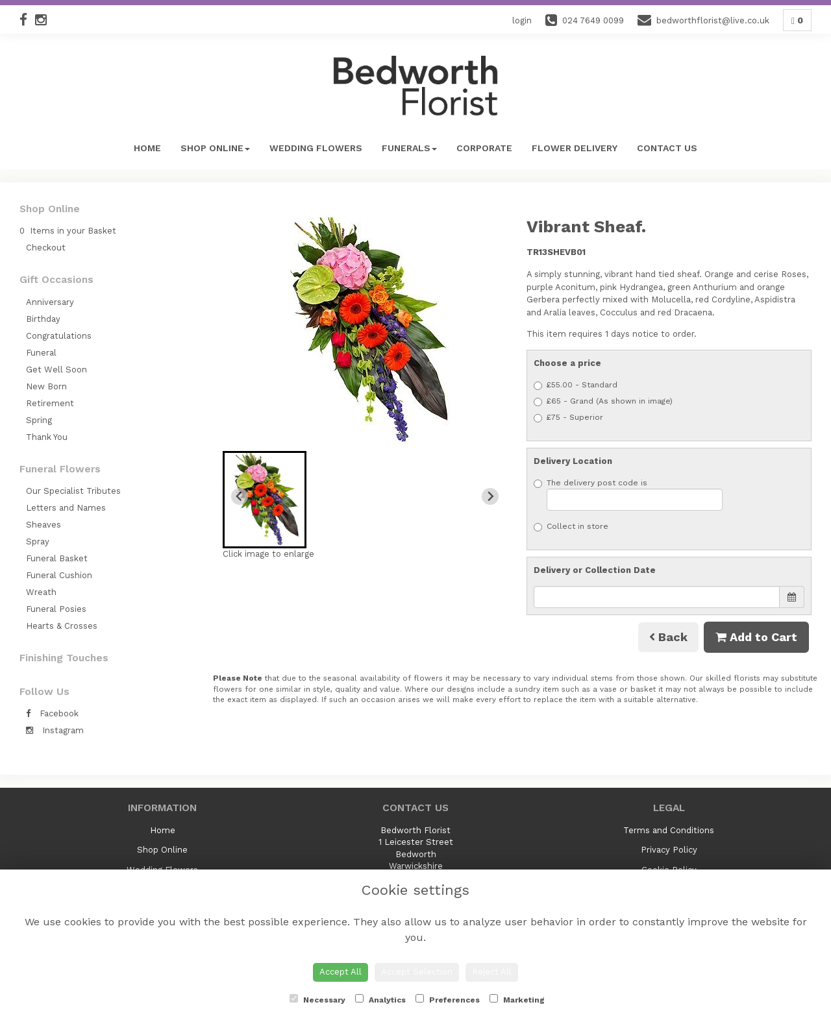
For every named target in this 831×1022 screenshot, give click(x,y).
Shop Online (215, 148)
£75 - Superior (568, 417)
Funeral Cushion (59, 575)
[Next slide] (490, 496)
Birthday (43, 319)
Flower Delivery (574, 148)
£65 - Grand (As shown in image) (603, 401)
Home (147, 148)
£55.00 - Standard (575, 385)
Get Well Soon (56, 369)
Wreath (41, 592)
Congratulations (59, 336)
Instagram (55, 730)
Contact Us (667, 148)
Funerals (409, 148)
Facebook (52, 713)
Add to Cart (756, 637)
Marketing (517, 999)
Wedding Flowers (315, 148)
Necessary (317, 999)
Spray (37, 541)
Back (668, 637)
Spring (39, 420)
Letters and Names (66, 508)
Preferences (448, 999)
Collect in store (571, 526)
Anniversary (50, 302)
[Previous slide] (239, 496)
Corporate (484, 148)
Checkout (46, 247)
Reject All (492, 972)
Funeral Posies (56, 609)
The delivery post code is (628, 494)
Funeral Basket (57, 558)
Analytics (380, 999)
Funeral (41, 353)
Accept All (340, 972)
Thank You (47, 437)
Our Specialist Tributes (73, 491)
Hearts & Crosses (61, 626)
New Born (46, 386)
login (522, 20)
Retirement (50, 403)
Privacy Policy (669, 850)
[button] (264, 499)
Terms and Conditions (668, 830)
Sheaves (43, 524)
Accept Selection (417, 972)
